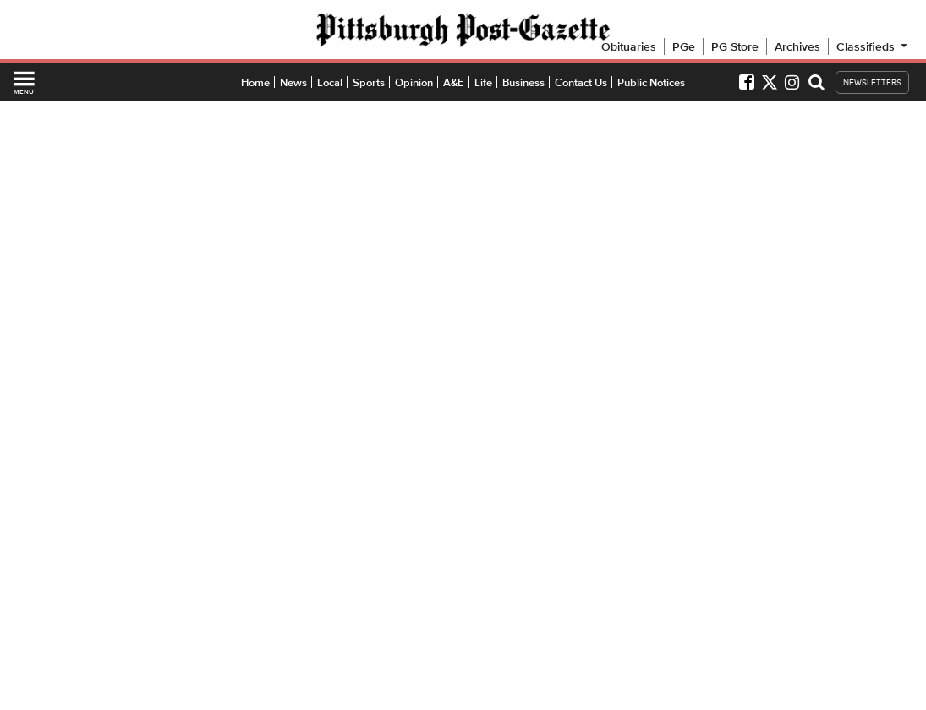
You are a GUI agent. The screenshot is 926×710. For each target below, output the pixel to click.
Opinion (414, 82)
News (293, 82)
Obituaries (628, 46)
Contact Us (581, 82)
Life (483, 82)
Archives (797, 46)
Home (255, 82)
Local (329, 82)
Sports (369, 82)
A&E (453, 82)
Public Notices (651, 82)
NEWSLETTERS (872, 82)
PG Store (735, 46)
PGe (683, 46)
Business (523, 82)
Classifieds (873, 46)
